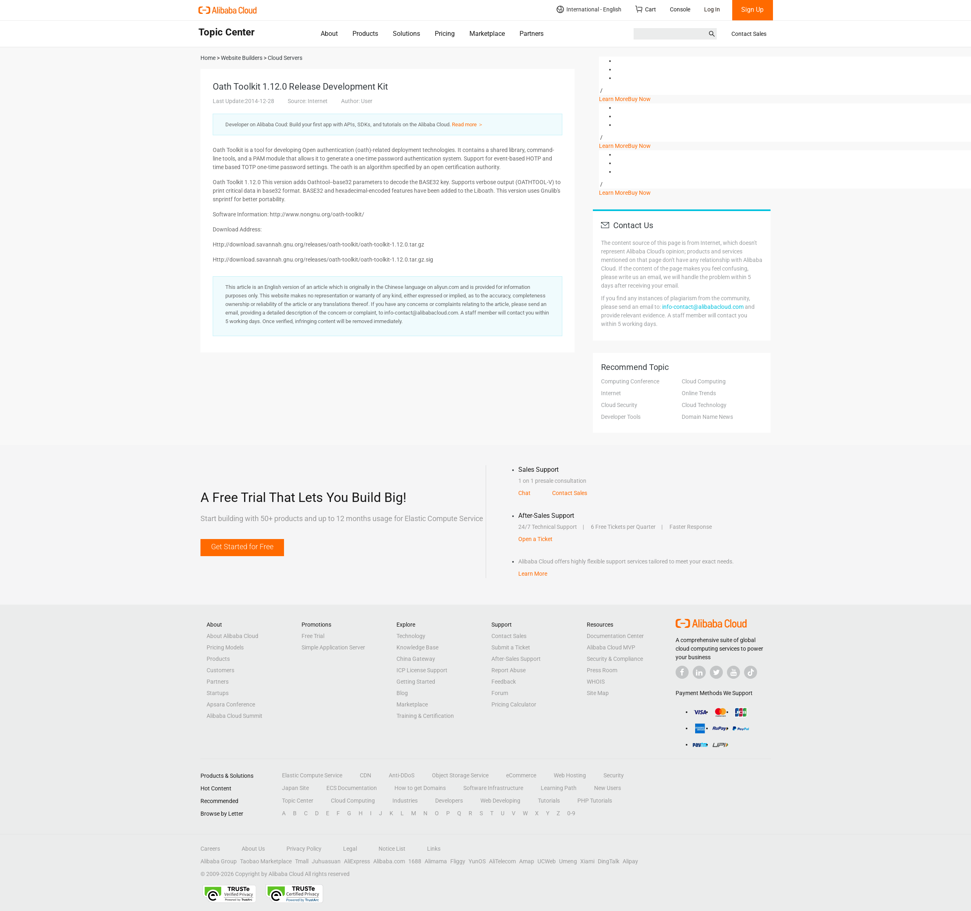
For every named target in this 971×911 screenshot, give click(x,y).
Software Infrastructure (493, 788)
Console (680, 9)
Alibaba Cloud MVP (611, 647)
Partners (532, 33)
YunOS (477, 861)
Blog (402, 693)
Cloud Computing (704, 381)
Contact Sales (748, 34)
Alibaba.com (389, 861)
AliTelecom (502, 861)
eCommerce (521, 775)
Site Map (598, 693)
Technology (410, 636)
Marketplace (487, 33)
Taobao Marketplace (266, 861)
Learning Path (559, 788)
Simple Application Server (333, 647)
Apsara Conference (231, 704)
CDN (365, 775)
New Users (607, 788)
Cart (645, 9)
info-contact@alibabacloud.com (703, 307)
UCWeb (546, 861)
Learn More (613, 99)
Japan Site (295, 788)
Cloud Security (619, 405)
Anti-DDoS (401, 775)
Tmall (301, 861)
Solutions (406, 33)
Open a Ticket (535, 539)
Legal (350, 848)
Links (433, 848)
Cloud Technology (704, 405)
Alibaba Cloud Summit (234, 716)
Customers (220, 670)
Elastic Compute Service (312, 775)
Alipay (630, 861)
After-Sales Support (516, 659)
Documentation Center (615, 636)
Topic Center (297, 800)
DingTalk (608, 861)
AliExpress (357, 861)
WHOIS (596, 681)
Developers (449, 800)
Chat (524, 493)
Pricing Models (225, 647)
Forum (499, 693)
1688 (414, 861)
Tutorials (549, 800)
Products (365, 33)
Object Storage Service (460, 775)
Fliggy (457, 861)
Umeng (568, 861)
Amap (526, 861)
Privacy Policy (303, 848)
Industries (405, 800)
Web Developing (500, 800)
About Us (253, 848)
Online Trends (699, 393)
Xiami (587, 861)
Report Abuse (508, 670)
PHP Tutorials (594, 800)
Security (613, 775)
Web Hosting (570, 775)
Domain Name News (707, 417)
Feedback (503, 681)
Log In (712, 9)
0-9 (571, 813)
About (329, 33)
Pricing (445, 33)
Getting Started (415, 681)
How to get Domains (420, 788)
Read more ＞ (467, 124)
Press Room (602, 670)
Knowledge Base (417, 647)
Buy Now (639, 99)
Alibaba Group (218, 861)
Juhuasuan (326, 861)
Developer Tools (621, 417)
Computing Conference (630, 381)
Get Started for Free (242, 546)
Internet (611, 393)
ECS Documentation (351, 788)
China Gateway (415, 659)
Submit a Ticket (510, 647)
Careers (210, 848)
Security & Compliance (615, 659)
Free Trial (313, 636)
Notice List (392, 848)
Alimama (436, 861)
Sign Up (752, 9)
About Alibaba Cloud (232, 636)
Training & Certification (425, 716)
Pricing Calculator (513, 704)
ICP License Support (421, 670)
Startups (218, 693)
